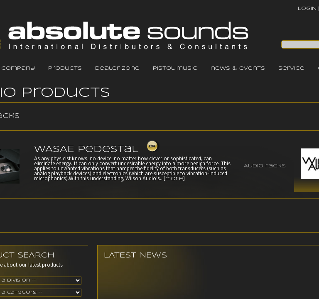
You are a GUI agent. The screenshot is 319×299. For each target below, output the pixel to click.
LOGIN (307, 8)
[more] (174, 179)
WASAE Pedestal (86, 149)
